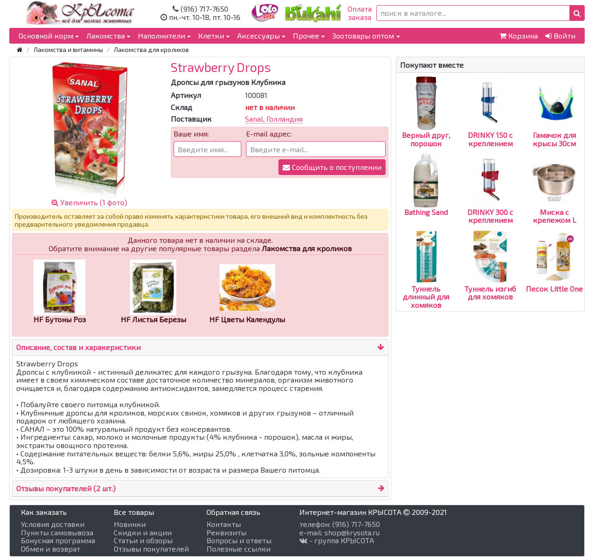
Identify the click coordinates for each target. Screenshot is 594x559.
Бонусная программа (58, 540)
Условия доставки (52, 524)
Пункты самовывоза (57, 532)
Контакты (224, 524)
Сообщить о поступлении (332, 166)
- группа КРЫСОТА (336, 540)
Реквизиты (226, 532)
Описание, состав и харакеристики (78, 347)
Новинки (130, 524)
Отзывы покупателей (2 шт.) (66, 488)
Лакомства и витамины (68, 49)
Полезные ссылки (239, 549)
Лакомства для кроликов (151, 49)
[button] (577, 13)
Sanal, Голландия (274, 118)
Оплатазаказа (360, 13)
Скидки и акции (143, 532)
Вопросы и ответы (239, 540)
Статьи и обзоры (143, 540)
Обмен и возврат (50, 549)
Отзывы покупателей (151, 549)
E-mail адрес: (269, 134)
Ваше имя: (191, 134)
